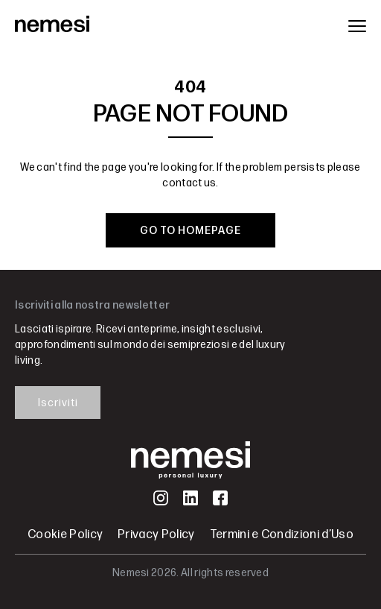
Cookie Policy (65, 535)
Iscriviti (58, 403)
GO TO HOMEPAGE (190, 230)
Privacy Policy (156, 535)
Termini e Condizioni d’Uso (281, 535)
